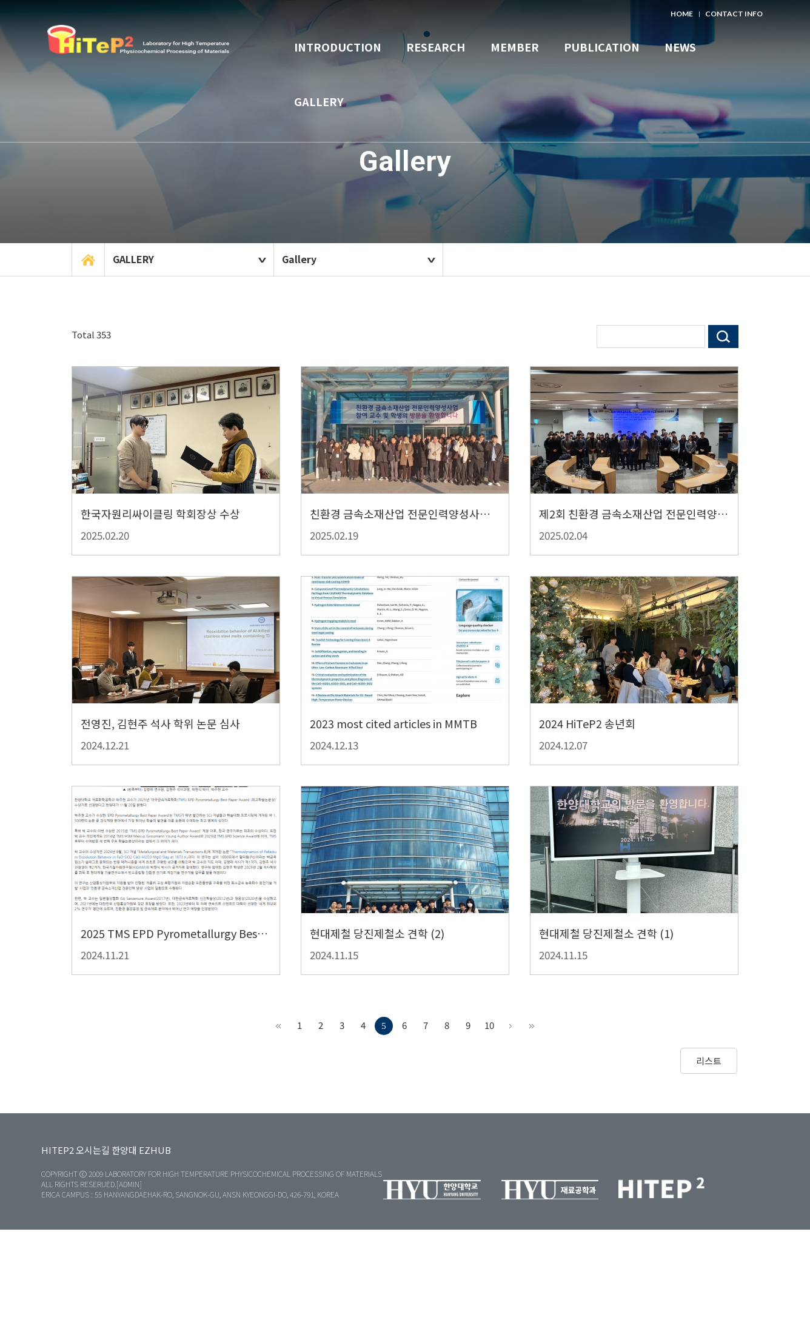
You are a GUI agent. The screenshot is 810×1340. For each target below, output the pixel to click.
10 (489, 1025)
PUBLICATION (602, 47)
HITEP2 (57, 1150)
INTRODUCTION (337, 47)
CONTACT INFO (734, 13)
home (88, 259)
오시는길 (93, 1150)
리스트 (708, 1060)
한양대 (124, 1150)
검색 (723, 336)
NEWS (680, 47)
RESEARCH (435, 47)
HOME (682, 13)
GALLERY (319, 101)
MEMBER (514, 47)
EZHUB (155, 1150)
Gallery (299, 259)
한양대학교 (138, 48)
